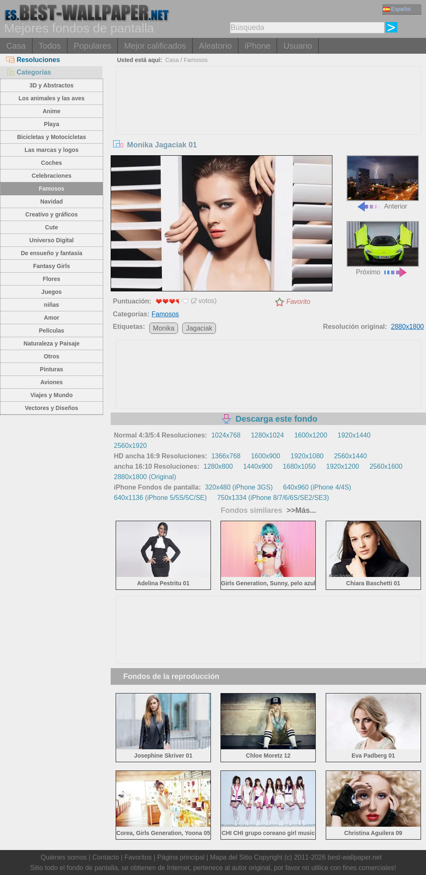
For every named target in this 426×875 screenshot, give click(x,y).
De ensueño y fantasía (51, 253)
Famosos (51, 188)
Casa (16, 45)
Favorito (298, 301)
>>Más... (300, 510)
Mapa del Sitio (231, 857)
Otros (51, 356)
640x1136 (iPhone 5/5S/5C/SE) (160, 497)
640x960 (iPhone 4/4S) (317, 487)
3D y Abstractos (52, 85)
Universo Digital (52, 240)
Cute (51, 227)
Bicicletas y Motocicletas (51, 137)
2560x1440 (350, 456)
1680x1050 (299, 466)
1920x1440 (354, 435)
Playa (51, 124)
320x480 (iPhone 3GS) (239, 487)
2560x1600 (385, 466)
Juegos (51, 291)
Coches (51, 162)
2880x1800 (407, 326)
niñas (51, 304)
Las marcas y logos (52, 150)
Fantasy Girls (51, 266)
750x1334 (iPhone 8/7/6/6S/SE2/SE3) (273, 497)
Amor (51, 317)
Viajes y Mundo (51, 395)
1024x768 (225, 435)
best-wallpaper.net (355, 857)
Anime (51, 111)
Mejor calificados (155, 45)
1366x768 (225, 456)
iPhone (257, 45)
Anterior (383, 182)
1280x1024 (267, 435)
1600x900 (265, 456)
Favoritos (138, 857)
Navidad (51, 201)
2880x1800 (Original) (145, 476)
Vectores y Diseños (51, 408)
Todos (50, 45)
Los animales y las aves (51, 98)
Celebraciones (52, 175)
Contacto (105, 857)
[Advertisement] (268, 129)
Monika (164, 328)
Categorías (28, 72)
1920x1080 (306, 456)
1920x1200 (342, 466)
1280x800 (218, 466)
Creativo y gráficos (51, 214)
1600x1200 (310, 435)
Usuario (297, 45)
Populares (92, 45)
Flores (51, 279)
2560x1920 (130, 445)
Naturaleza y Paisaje (52, 343)
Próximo (383, 248)
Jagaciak (199, 328)
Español (397, 9)
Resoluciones (33, 59)
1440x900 (257, 466)
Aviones (51, 382)
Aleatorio (215, 45)
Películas (51, 330)
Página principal (181, 857)
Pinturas (51, 369)
